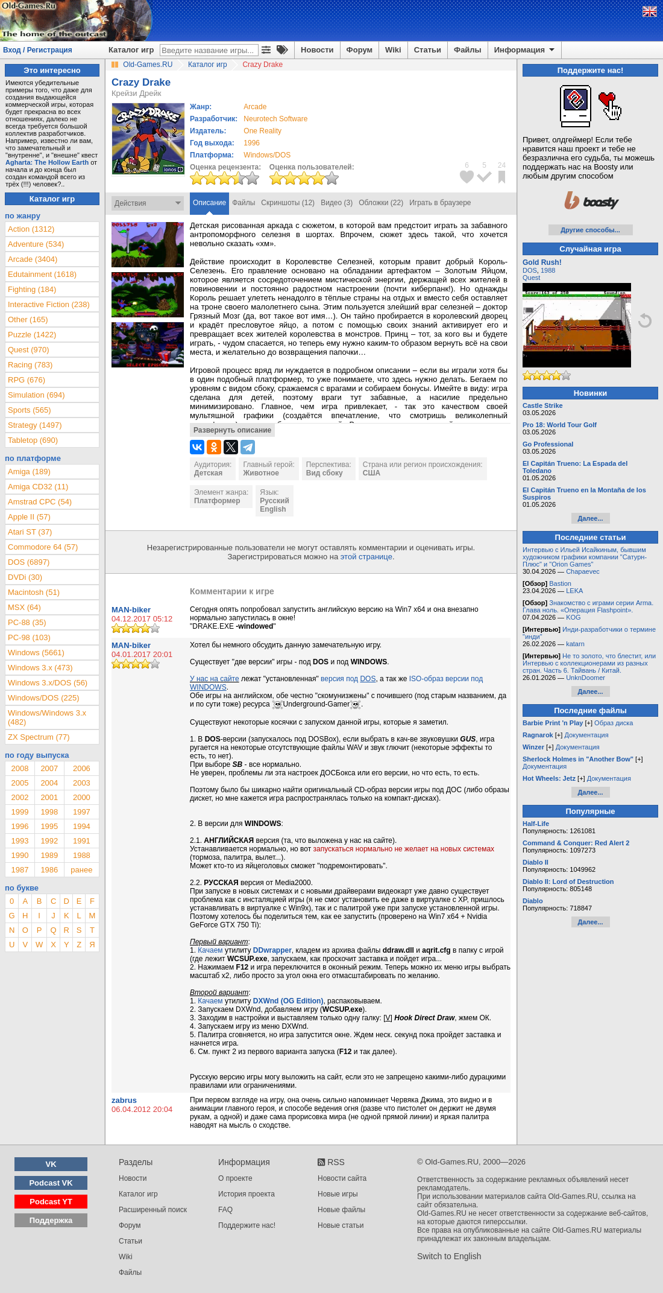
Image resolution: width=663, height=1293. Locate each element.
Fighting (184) (32, 289)
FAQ (225, 1210)
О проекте (235, 1178)
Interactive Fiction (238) (49, 304)
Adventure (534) (36, 244)
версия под (348, 679)
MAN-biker (131, 609)
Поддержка (51, 1220)
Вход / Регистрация (37, 50)
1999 (19, 811)
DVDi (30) (25, 577)
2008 (19, 768)
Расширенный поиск (153, 1210)
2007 (49, 768)
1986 (49, 869)
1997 (81, 811)
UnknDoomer (585, 677)
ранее (81, 869)
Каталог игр (131, 49)
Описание (209, 203)
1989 (49, 855)
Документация (586, 735)
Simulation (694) (36, 394)
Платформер (217, 501)
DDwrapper (272, 950)
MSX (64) (24, 607)
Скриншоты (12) (288, 203)
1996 (252, 143)
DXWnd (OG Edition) (288, 1001)
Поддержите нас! (246, 1225)
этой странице (366, 556)
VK (51, 1164)
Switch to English (449, 1256)
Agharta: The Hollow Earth (47, 162)
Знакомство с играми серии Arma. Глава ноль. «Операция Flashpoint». (588, 606)
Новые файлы (341, 1210)
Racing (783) (30, 364)
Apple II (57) (29, 516)
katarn (575, 643)
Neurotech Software (275, 119)
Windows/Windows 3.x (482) (47, 717)
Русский (274, 501)
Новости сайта (342, 1178)
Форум (359, 49)
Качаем (210, 950)
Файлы (468, 49)
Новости (317, 49)
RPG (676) (26, 379)
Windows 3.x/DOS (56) (47, 682)
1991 (81, 840)
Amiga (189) (29, 471)
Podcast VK (50, 1182)
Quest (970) (28, 349)
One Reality (262, 131)
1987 (19, 869)
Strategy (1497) (35, 425)
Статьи (427, 49)
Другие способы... (590, 230)
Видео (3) (337, 203)
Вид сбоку (324, 473)
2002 (19, 797)
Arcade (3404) (32, 259)
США (371, 473)
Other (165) (28, 319)
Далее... (590, 518)
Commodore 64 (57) (43, 546)
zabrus (124, 1100)
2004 (49, 782)
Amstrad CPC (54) (40, 501)
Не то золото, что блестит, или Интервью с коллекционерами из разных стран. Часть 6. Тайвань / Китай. (589, 663)
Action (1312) (31, 229)
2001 (49, 797)
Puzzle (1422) (32, 334)
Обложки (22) (381, 203)
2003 (81, 782)
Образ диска (613, 722)
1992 (49, 840)
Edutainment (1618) (42, 274)
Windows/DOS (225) (43, 697)
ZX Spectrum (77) (39, 737)
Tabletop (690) (33, 440)
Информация (525, 50)
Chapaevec (583, 571)
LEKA (574, 590)
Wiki (393, 49)
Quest (531, 277)
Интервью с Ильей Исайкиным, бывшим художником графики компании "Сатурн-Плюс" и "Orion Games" (585, 557)
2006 (81, 768)
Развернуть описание (232, 430)
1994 (81, 826)
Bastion (560, 583)
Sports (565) (29, 410)
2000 (81, 797)
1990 (19, 855)
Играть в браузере (440, 203)
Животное (261, 473)
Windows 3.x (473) (40, 667)
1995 (49, 826)
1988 (81, 855)
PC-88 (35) (27, 622)
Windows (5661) (36, 652)
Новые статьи (341, 1225)
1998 (49, 811)
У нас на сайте (214, 679)
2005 (19, 782)
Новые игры (338, 1194)
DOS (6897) (28, 562)
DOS (530, 270)
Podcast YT (51, 1201)
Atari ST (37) (30, 531)
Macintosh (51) (34, 592)
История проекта (246, 1194)
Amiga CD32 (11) (38, 486)
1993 (19, 840)
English (273, 509)
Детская (208, 473)
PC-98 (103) (29, 637)
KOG (573, 617)
